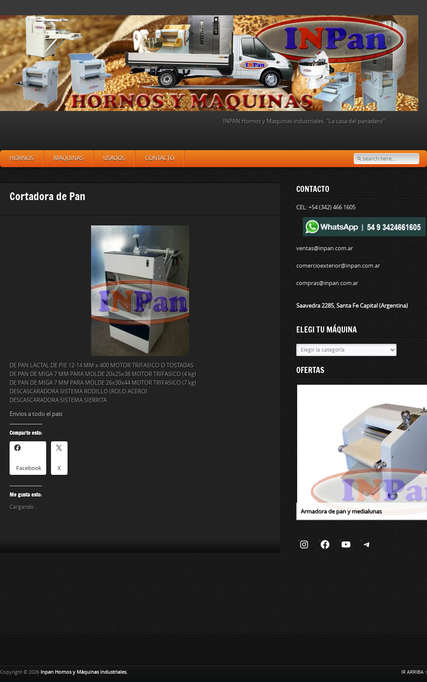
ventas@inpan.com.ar (324, 248)
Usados (114, 158)
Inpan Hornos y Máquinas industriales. (84, 672)
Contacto (159, 158)
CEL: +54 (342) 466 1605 (326, 207)
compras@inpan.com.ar (327, 283)
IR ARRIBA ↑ (414, 672)
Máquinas (68, 158)
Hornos (22, 158)
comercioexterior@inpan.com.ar (338, 265)
